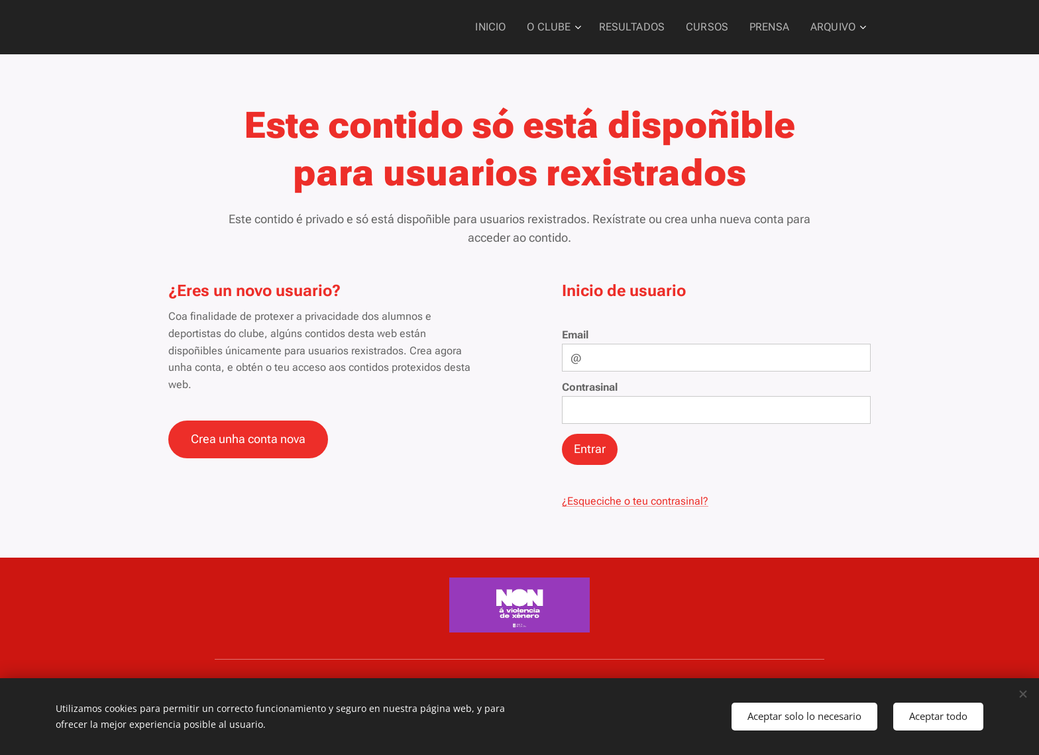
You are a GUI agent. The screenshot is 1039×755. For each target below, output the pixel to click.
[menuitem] (513, 27)
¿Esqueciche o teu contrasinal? (635, 501)
